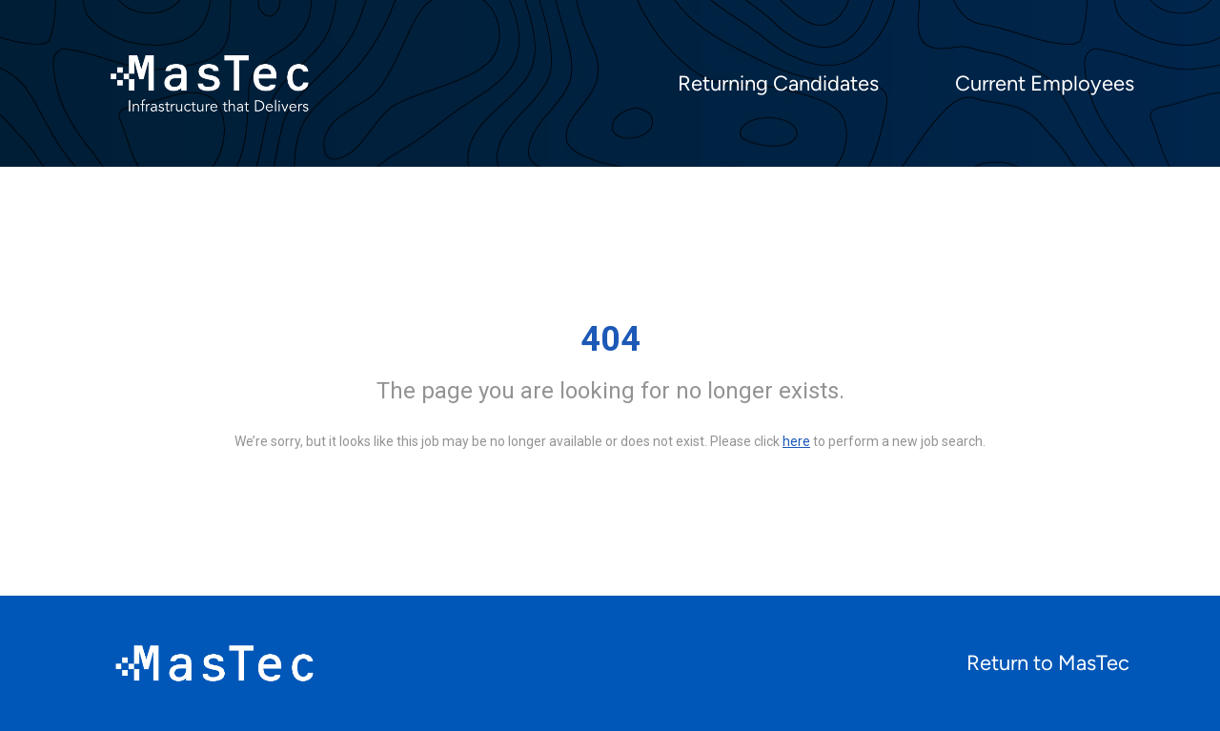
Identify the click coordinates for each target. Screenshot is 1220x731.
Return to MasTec (1047, 663)
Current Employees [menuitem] (1044, 83)
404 (610, 339)
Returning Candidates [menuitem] (778, 83)
